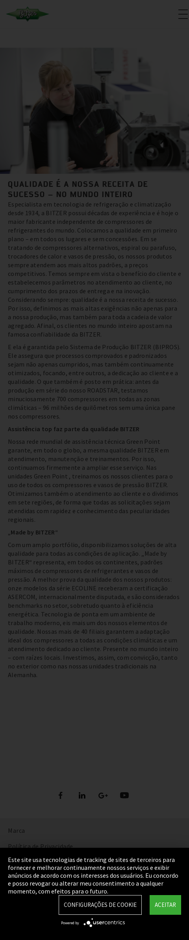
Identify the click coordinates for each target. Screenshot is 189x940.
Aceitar (165, 904)
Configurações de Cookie (100, 904)
